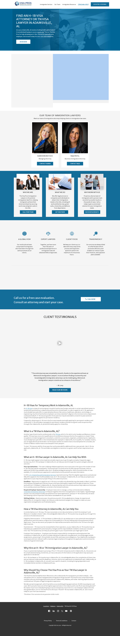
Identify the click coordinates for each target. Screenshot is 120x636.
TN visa (58, 434)
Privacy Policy (48, 620)
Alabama (52, 606)
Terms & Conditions (61, 620)
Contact (73, 620)
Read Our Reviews (60, 390)
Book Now (23, 42)
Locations (46, 606)
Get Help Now (60, 212)
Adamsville (60, 606)
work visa (41, 32)
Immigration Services (46, 4)
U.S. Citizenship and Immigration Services (42, 475)
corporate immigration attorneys (34, 492)
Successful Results (92, 212)
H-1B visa (29, 408)
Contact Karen (45, 163)
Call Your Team (28, 212)
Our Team (57, 4)
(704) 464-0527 (83, 4)
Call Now (91, 299)
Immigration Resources (69, 4)
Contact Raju (75, 163)
